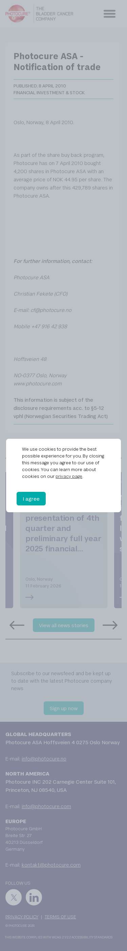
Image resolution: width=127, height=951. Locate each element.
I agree (31, 498)
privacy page (69, 476)
